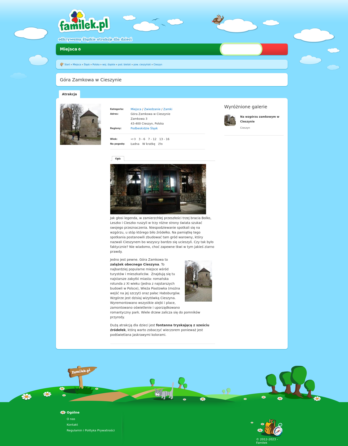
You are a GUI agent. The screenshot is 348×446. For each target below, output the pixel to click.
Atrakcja (69, 94)
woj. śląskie (108, 64)
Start (67, 64)
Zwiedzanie (152, 109)
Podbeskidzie (140, 128)
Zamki (167, 109)
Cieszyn (158, 64)
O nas (71, 419)
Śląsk (87, 64)
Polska (95, 64)
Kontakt (72, 424)
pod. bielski (124, 64)
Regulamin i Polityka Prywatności (91, 430)
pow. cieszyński (142, 64)
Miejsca (68, 49)
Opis (118, 158)
